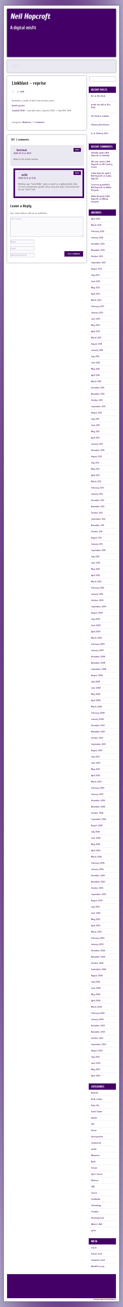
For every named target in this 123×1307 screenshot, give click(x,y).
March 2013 (96, 481)
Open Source (96, 1174)
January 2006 (97, 869)
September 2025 (98, 262)
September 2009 (98, 606)
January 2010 (97, 594)
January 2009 (97, 650)
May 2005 (95, 919)
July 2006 (95, 831)
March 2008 (96, 706)
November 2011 (97, 525)
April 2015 (95, 437)
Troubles (95, 1211)
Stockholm (95, 1199)
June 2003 (95, 1063)
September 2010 (98, 550)
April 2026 (95, 218)
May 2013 (95, 469)
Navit (93, 1161)
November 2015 (98, 394)
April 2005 (95, 925)
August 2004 (96, 975)
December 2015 (97, 387)
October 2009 (97, 600)
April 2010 (95, 575)
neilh (22, 91)
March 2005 (96, 931)
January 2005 (97, 944)
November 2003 (98, 1032)
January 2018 (97, 350)
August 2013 (96, 456)
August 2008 (97, 675)
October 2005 (97, 888)
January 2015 (97, 444)
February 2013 (97, 487)
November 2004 (98, 956)
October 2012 (97, 512)
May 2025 (95, 287)
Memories (27, 122)
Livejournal (96, 1143)
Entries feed (96, 1253)
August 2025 (96, 268)
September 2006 (98, 819)
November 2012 (97, 506)
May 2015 (95, 431)
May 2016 (95, 369)
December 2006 (98, 800)
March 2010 (96, 581)
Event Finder (96, 1111)
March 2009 (96, 638)
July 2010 (95, 556)
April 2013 (95, 475)
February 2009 (98, 644)
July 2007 (95, 756)
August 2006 (97, 825)
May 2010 (95, 569)
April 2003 (95, 1075)
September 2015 (98, 406)
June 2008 (96, 688)
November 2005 (98, 881)
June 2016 (95, 362)
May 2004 (95, 994)
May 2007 (95, 769)
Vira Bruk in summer (100, 116)
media (93, 1149)
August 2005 (97, 900)
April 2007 (95, 775)
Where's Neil (96, 1224)
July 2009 (95, 619)
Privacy (16, 66)
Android (94, 1092)
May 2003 (95, 1069)
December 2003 (98, 1025)
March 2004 (96, 1007)
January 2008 (97, 719)
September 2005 (98, 894)
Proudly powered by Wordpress (105, 1299)
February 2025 (97, 306)
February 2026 (97, 231)
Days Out (95, 1105)
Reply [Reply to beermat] (77, 150)
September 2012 (98, 519)
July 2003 (95, 1057)
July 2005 (95, 906)
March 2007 (96, 781)
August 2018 (96, 344)
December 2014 (97, 450)
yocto (93, 1230)
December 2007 (98, 725)
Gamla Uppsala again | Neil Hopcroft (101, 174)
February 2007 (97, 788)
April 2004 (95, 1000)
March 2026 (96, 225)
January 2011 (96, 544)
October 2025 (97, 256)
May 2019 (95, 325)
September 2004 (98, 969)
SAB (92, 1186)
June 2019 (95, 319)
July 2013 (95, 462)
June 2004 (95, 988)
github (94, 1117)
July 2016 (95, 356)
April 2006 (95, 850)
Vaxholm (105, 155)
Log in (94, 1247)
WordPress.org (97, 1266)
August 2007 (96, 750)
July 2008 (95, 681)
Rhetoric (94, 1180)
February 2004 (97, 1013)
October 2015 (97, 400)
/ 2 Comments (39, 122)
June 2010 (95, 562)
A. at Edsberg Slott (99, 133)
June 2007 (95, 763)
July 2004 (95, 981)
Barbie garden (18, 105)
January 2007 (97, 794)
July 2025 (95, 275)
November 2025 (98, 250)
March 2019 (96, 337)
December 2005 (98, 875)
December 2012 (97, 500)
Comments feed (98, 1260)
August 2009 (97, 612)
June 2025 (95, 281)
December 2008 (98, 656)
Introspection (97, 1136)
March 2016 (96, 381)
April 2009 (95, 631)
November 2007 (98, 731)
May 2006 (95, 844)
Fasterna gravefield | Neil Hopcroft (100, 186)
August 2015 (96, 412)
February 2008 (98, 713)
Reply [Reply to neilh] (77, 173)
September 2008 (98, 669)
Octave (94, 1168)
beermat (22, 150)
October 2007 (97, 738)
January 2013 (97, 494)
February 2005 (98, 938)
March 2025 (96, 300)
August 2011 (96, 537)
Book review (96, 1099)
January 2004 (97, 1019)
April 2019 (95, 331)
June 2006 (96, 838)
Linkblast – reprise (29, 83)
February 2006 (98, 863)
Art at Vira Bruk (98, 96)
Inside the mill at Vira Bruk (100, 106)
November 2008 (98, 663)
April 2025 (95, 294)
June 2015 (95, 425)
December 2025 (98, 243)
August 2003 (96, 1050)
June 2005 (96, 913)
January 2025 (97, 312)
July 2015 (95, 419)
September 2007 (98, 744)
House (94, 1130)
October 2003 (97, 1038)
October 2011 (96, 531)
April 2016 (95, 375)
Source (94, 1193)
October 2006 (97, 813)
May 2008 (95, 694)
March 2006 (96, 856)
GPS (92, 1124)
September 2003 (98, 1044)
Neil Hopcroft (30, 16)
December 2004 (98, 950)
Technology (96, 1205)
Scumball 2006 (18, 110)
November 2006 (98, 806)
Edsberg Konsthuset (100, 124)
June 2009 (96, 625)
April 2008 (95, 700)
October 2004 (97, 963)
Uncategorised (97, 1218)
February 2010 (97, 587)
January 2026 (97, 237)
